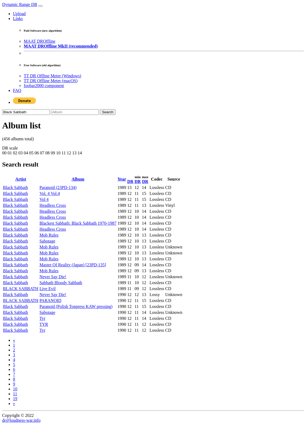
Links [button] (18, 18)
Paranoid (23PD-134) (57, 187)
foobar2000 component (44, 85)
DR (130, 181)
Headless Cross (52, 205)
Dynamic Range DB (19, 4)
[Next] (14, 403)
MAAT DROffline (39, 41)
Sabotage (47, 241)
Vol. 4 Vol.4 (49, 193)
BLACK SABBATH (20, 288)
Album (78, 179)
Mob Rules (49, 235)
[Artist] (26, 112)
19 (15, 398)
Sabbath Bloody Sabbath (60, 282)
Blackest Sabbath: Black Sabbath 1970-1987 (77, 223)
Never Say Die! (52, 276)
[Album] (75, 112)
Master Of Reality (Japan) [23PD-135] (72, 265)
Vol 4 (44, 199)
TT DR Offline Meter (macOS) (50, 80)
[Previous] (14, 340)
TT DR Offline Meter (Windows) (52, 76)
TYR (43, 324)
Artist (20, 179)
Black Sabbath (15, 187)
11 (15, 393)
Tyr (42, 318)
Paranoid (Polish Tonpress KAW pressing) (76, 306)
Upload (19, 13)
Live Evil (47, 288)
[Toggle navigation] (40, 6)
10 (15, 389)
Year (121, 179)
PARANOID (50, 300)
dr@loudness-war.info (21, 420)
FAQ (17, 90)
